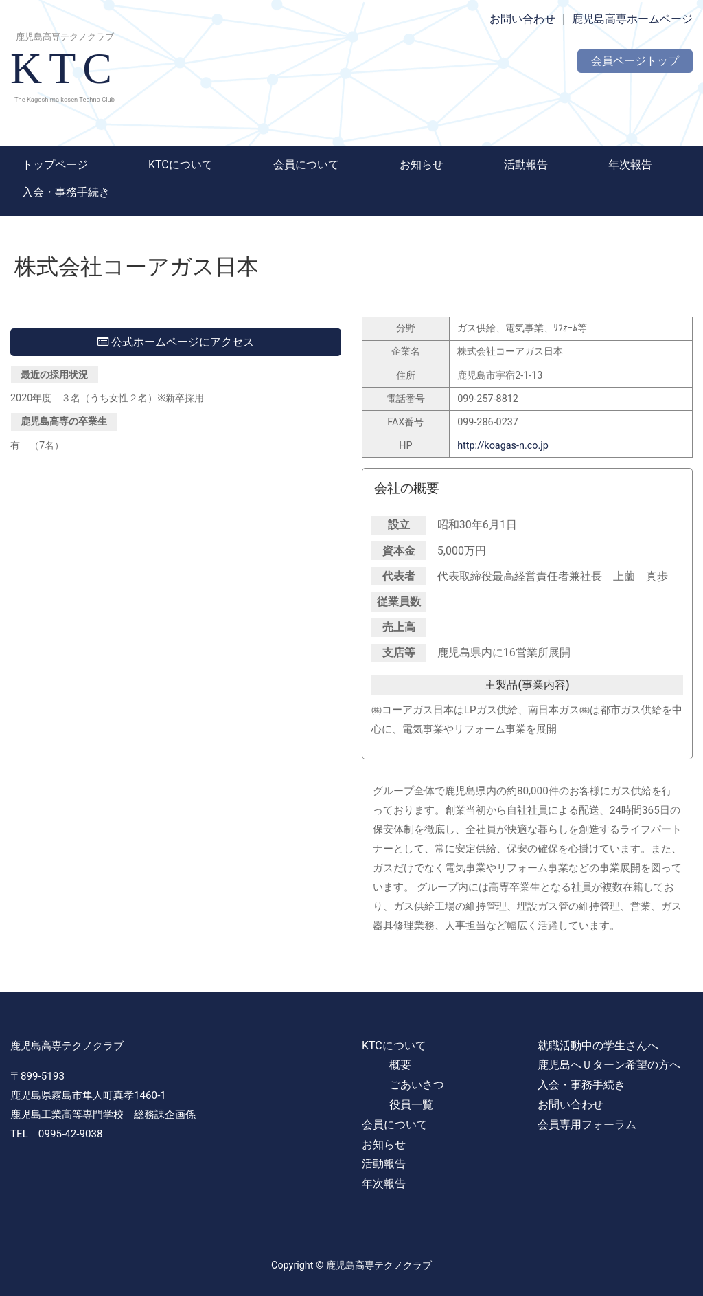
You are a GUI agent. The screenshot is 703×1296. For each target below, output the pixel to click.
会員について (306, 164)
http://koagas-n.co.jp (503, 445)
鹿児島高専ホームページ (632, 18)
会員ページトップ (635, 60)
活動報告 (526, 164)
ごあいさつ (416, 1084)
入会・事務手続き (66, 192)
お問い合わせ (522, 18)
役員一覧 (411, 1104)
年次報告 (630, 164)
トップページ (55, 164)
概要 (400, 1064)
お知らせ (421, 164)
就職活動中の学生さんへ (598, 1045)
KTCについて (180, 164)
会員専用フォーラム (587, 1124)
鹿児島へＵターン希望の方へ (609, 1064)
